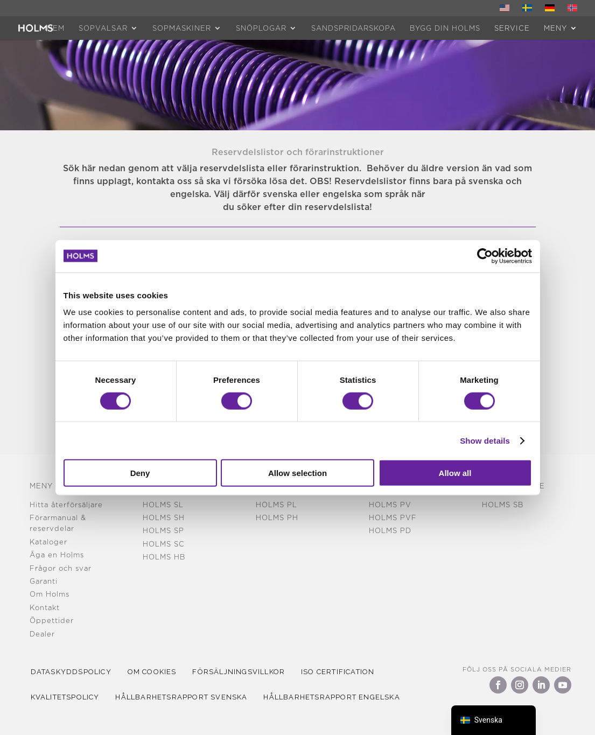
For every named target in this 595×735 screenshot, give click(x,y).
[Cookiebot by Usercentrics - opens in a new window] (485, 256)
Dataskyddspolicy (72, 672)
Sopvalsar (103, 28)
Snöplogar (261, 28)
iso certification (347, 672)
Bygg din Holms (445, 28)
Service (512, 28)
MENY (555, 28)
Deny (140, 473)
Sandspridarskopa (353, 28)
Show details (485, 440)
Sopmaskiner (181, 28)
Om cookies (155, 672)
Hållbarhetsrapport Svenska (185, 697)
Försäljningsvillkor (245, 672)
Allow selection (297, 473)
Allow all (455, 473)
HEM (56, 28)
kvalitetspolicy (66, 697)
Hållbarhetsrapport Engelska (338, 697)
